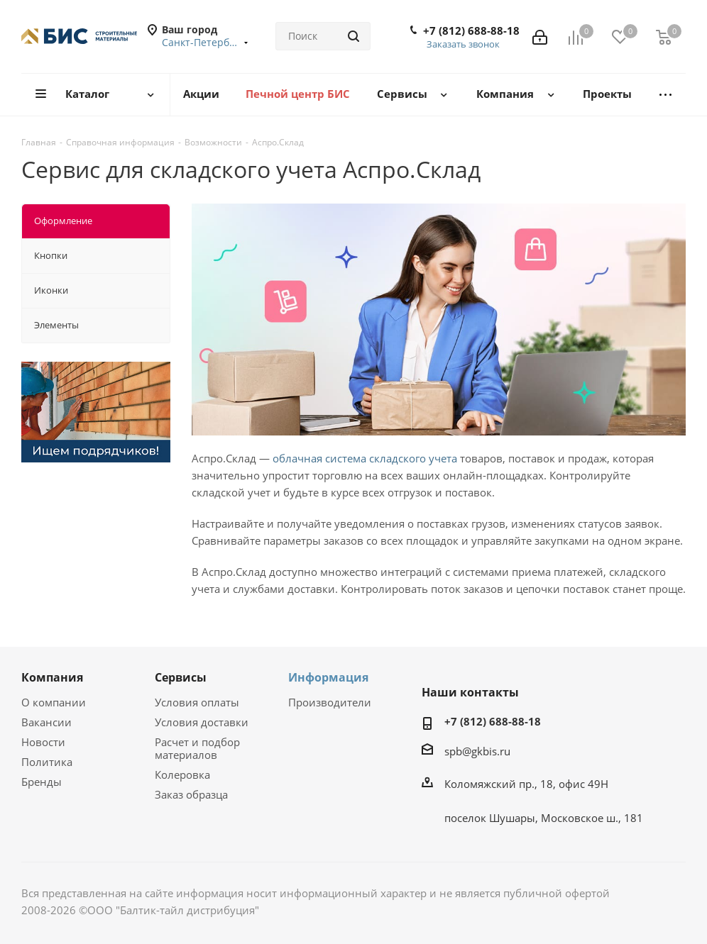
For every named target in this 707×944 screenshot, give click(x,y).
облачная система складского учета (365, 458)
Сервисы (181, 677)
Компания (52, 677)
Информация (328, 677)
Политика (46, 762)
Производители (329, 702)
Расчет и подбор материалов (197, 748)
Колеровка (182, 774)
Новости (43, 742)
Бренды (41, 781)
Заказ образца (191, 794)
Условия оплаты (197, 702)
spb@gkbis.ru (477, 751)
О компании (53, 702)
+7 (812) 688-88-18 (471, 30)
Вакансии (46, 722)
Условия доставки (201, 722)
